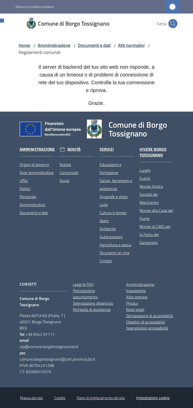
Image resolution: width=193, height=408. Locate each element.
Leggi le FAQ (83, 284)
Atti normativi (131, 45)
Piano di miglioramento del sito (101, 398)
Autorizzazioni (111, 237)
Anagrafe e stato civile (114, 201)
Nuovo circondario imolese (35, 6)
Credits (59, 398)
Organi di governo (34, 164)
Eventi (144, 178)
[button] (172, 23)
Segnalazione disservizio (93, 303)
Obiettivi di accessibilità (145, 322)
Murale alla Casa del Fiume (156, 214)
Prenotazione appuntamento (85, 294)
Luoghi (145, 170)
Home (24, 45)
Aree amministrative (37, 173)
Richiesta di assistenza (92, 309)
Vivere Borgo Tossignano (152, 152)
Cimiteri (106, 261)
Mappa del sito (31, 398)
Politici (25, 189)
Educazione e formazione (110, 168)
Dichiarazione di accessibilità (149, 316)
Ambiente (108, 229)
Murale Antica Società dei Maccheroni (151, 194)
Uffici (24, 181)
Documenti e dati (94, 45)
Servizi (107, 149)
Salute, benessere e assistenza (116, 185)
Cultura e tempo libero (113, 217)
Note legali (135, 309)
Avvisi (64, 181)
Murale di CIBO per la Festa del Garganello (155, 234)
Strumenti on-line (114, 253)
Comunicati (69, 173)
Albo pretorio (137, 297)
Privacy (132, 303)
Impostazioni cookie (153, 398)
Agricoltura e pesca (115, 245)
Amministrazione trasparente (140, 287)
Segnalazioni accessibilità (147, 328)
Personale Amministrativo (32, 201)
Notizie (65, 164)
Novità (74, 149)
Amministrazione (54, 45)
